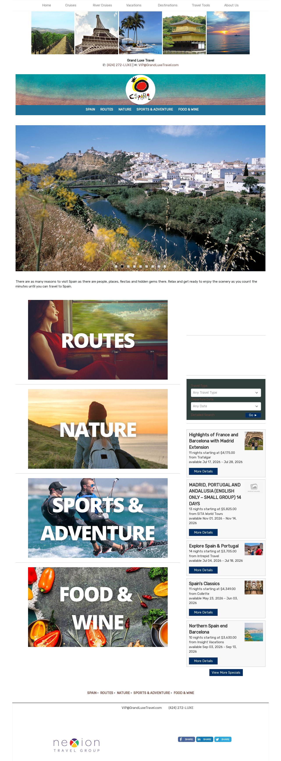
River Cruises (102, 5)
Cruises (70, 5)
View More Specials (226, 673)
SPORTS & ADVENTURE (151, 693)
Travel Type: (199, 386)
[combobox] (226, 393)
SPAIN (91, 693)
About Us (231, 5)
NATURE (123, 693)
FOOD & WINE (184, 693)
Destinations (168, 5)
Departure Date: (202, 399)
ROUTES (106, 693)
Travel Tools (201, 5)
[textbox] (226, 392)
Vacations (133, 5)
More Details (203, 471)
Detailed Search (203, 415)
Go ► (253, 415)
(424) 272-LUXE (119, 65)
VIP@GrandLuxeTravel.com (159, 65)
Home (46, 5)
